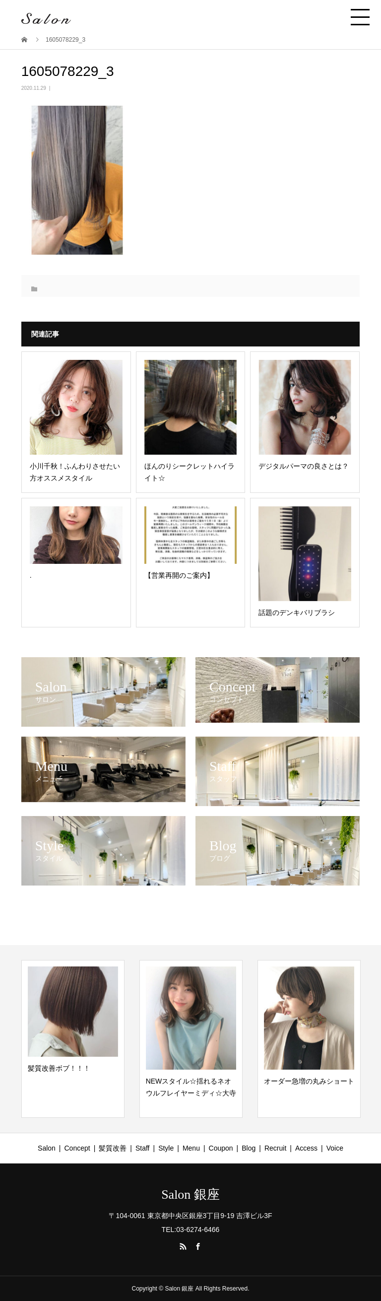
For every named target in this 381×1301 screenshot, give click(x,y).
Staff (142, 1148)
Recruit (275, 1148)
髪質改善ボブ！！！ (59, 1068)
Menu (191, 1148)
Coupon (221, 1148)
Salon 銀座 (190, 1194)
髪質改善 (113, 1148)
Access (306, 1148)
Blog (248, 1148)
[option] (73, 1039)
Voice (334, 1148)
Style (166, 1148)
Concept (77, 1148)
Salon (47, 1148)
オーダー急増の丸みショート (309, 1081)
